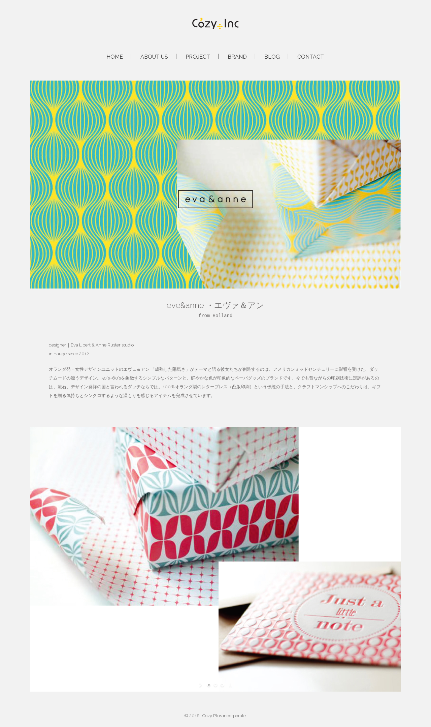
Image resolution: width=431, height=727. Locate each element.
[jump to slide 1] (208, 684)
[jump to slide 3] (222, 684)
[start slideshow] (201, 684)
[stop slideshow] (230, 684)
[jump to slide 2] (215, 684)
